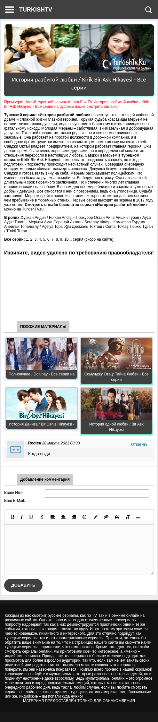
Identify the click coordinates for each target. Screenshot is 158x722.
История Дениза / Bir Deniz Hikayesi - (42, 424)
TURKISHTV (35, 9)
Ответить (139, 444)
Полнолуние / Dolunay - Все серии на (42, 374)
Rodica (34, 443)
